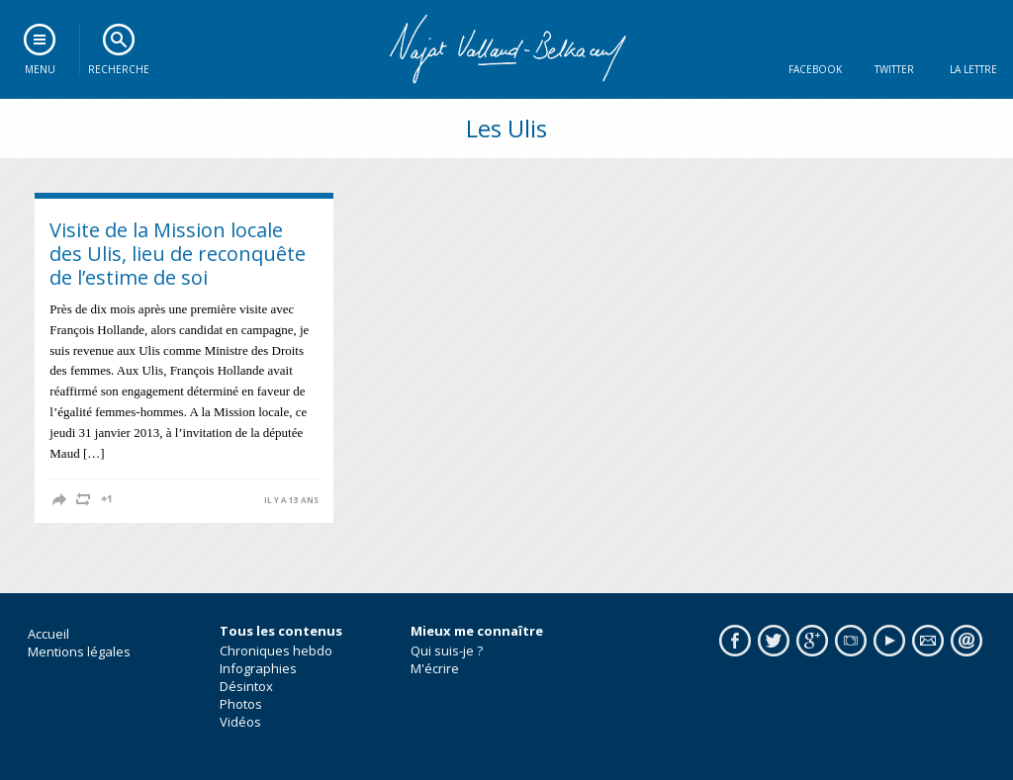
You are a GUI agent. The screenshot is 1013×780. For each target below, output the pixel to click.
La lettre (973, 69)
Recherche (118, 69)
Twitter (894, 69)
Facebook (815, 69)
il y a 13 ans (291, 500)
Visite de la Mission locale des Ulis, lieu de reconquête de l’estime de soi (177, 254)
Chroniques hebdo (276, 650)
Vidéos (240, 722)
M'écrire (435, 668)
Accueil (48, 634)
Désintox (246, 686)
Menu (40, 69)
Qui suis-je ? (447, 650)
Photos (241, 704)
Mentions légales (79, 651)
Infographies (258, 668)
